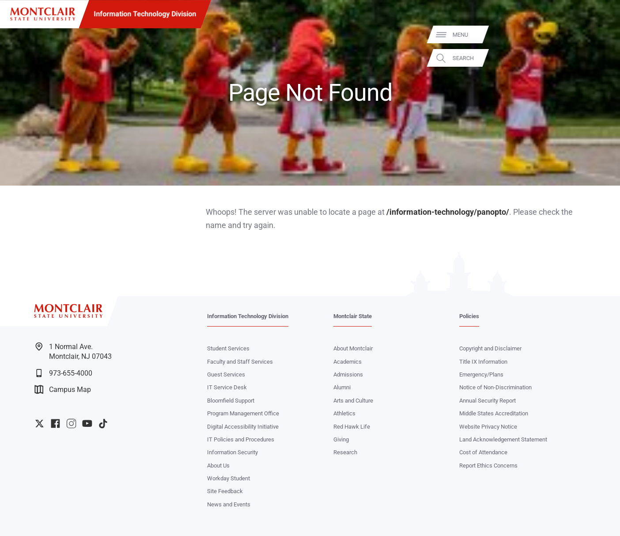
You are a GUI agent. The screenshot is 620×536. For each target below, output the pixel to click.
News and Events (228, 504)
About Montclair (353, 348)
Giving (341, 439)
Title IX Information (483, 361)
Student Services (228, 348)
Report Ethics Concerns (488, 465)
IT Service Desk (227, 387)
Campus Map (62, 389)
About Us (218, 465)
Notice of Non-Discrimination (495, 387)
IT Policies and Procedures (240, 439)
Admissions (348, 374)
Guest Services (226, 374)
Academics (347, 361)
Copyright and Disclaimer (490, 348)
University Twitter (39, 423)
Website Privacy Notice (488, 426)
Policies (469, 316)
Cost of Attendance (483, 452)
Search (601, 58)
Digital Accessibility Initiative (243, 426)
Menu (598, 34)
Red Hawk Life (351, 426)
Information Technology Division (145, 14)
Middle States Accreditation (493, 413)
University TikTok (103, 423)
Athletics (344, 413)
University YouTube (87, 423)
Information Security (232, 452)
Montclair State (352, 316)
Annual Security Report (487, 400)
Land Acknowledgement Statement (503, 439)
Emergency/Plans (481, 374)
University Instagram (71, 423)
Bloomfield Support (230, 400)
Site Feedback (225, 491)
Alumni (342, 387)
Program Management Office (243, 413)
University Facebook (55, 423)
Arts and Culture (353, 400)
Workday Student (228, 478)
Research (345, 452)
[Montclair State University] (43, 14)
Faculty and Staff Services (240, 361)
